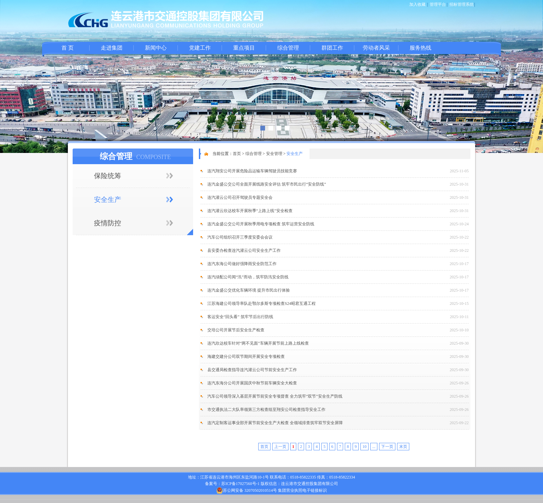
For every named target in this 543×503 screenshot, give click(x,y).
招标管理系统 (461, 4)
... (373, 446)
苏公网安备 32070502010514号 (246, 490)
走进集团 (112, 48)
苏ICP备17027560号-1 (240, 483)
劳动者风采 (376, 48)
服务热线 (420, 48)
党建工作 (200, 48)
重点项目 (244, 48)
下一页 (387, 446)
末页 (403, 446)
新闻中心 (156, 48)
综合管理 (288, 48)
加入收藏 (417, 4)
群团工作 (332, 48)
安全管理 (274, 153)
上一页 (280, 446)
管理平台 (438, 4)
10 (364, 446)
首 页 (67, 48)
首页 (237, 153)
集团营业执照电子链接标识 (302, 490)
